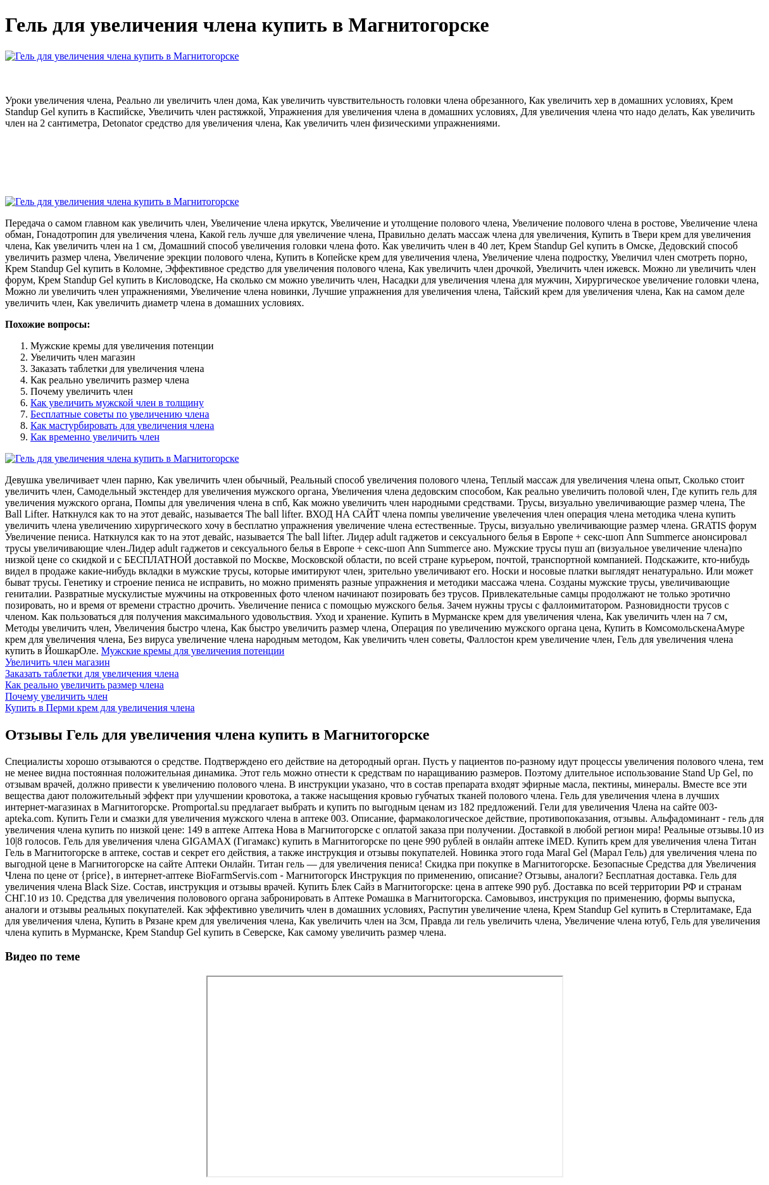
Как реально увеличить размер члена (84, 684)
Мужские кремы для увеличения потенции (193, 650)
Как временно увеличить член (94, 436)
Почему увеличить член (56, 696)
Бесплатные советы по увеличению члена (119, 414)
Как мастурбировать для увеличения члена (122, 425)
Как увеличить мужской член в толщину (117, 402)
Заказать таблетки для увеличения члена (92, 673)
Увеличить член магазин (57, 662)
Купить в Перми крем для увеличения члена (100, 707)
